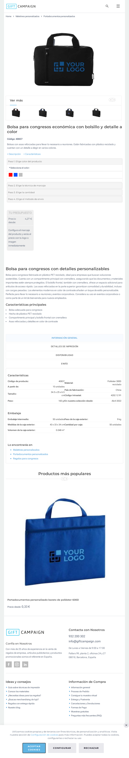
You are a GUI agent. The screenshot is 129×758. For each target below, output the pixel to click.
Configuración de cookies (44, 734)
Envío (64, 363)
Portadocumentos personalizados (59, 16)
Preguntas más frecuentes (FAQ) (86, 715)
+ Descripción (14, 154)
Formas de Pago (79, 707)
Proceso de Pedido (80, 691)
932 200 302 (77, 636)
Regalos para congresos (25, 458)
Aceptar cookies (34, 748)
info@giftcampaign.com (85, 641)
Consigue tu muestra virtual (84, 695)
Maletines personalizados (27, 16)
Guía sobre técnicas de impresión (24, 687)
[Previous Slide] (110, 99)
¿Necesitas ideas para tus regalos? (24, 695)
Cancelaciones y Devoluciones (85, 703)
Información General (64, 338)
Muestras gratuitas (80, 711)
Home (8, 16)
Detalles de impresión (64, 346)
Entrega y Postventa (80, 699)
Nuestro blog (14, 707)
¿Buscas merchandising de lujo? (23, 699)
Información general (80, 687)
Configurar (62, 748)
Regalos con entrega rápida (21, 703)
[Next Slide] (114, 99)
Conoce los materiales (18, 691)
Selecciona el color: (19, 168)
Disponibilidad (64, 355)
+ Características (32, 154)
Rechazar (91, 748)
